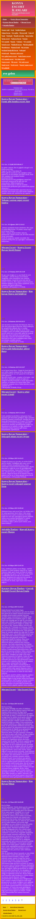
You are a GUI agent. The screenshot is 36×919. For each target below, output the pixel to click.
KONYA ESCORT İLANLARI (19, 7)
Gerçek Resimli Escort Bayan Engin (18, 589)
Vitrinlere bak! (18, 88)
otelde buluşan (20, 30)
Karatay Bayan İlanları (11, 22)
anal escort (5, 65)
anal (3, 36)
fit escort (15, 62)
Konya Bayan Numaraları (19, 19)
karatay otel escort (17, 53)
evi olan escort (20, 59)
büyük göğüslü (28, 44)
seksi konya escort (25, 56)
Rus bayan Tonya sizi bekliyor (17, 292)
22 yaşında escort (8, 59)
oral (12, 30)
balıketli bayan (17, 44)
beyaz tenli (23, 33)
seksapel (22, 50)
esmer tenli (6, 30)
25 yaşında (27, 42)
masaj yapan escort (26, 65)
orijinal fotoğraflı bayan (10, 50)
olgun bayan (6, 33)
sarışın (25, 39)
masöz (13, 42)
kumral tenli (16, 47)
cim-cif (31, 33)
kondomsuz (6, 47)
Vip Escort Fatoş (26, 689)
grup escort (6, 39)
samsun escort (18, 93)
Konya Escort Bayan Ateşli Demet (16, 248)
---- (3, 161)
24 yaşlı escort (24, 62)
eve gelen (15, 33)
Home (5, 19)
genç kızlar (29, 36)
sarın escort (6, 62)
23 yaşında (5, 42)
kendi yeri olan (19, 36)
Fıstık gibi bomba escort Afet (16, 101)
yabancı (19, 42)
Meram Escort (26, 22)
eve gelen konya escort (9, 56)
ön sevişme (25, 47)
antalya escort (18, 94)
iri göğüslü (5, 68)
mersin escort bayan (21, 89)
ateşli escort (6, 44)
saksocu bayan (16, 39)
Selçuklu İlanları (8, 25)
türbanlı (9, 36)
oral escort (14, 65)
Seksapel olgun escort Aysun (15, 436)
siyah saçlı (5, 53)
